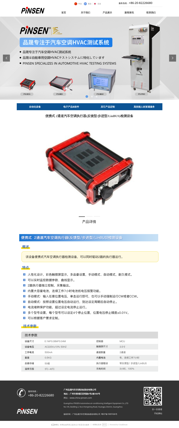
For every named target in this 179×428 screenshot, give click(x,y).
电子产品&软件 (71, 106)
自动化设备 (35, 106)
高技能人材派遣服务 (144, 106)
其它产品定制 (108, 106)
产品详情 (89, 222)
